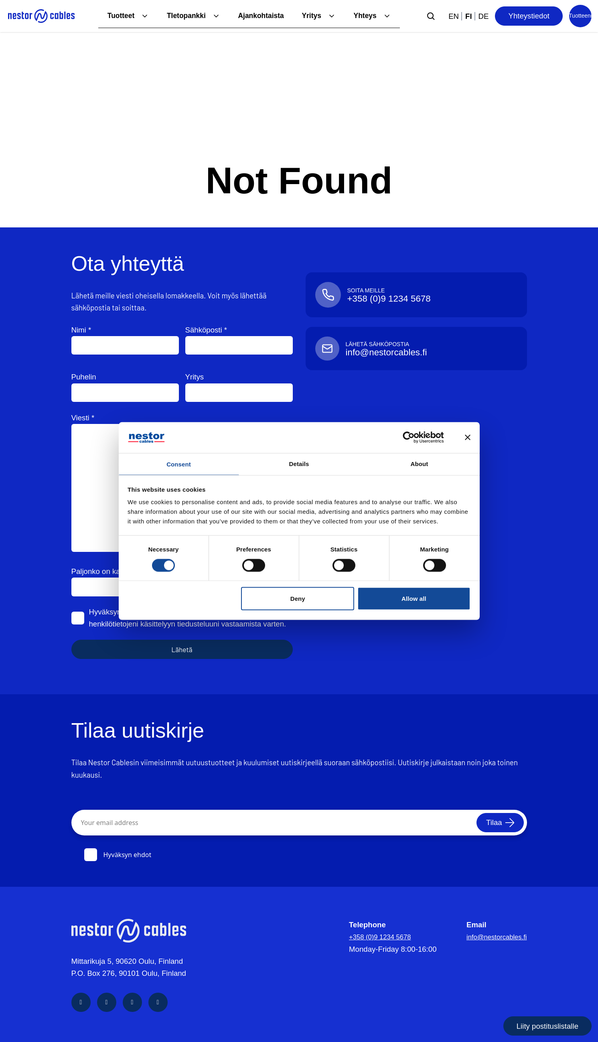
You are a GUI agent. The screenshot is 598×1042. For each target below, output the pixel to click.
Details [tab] (299, 462)
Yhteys (364, 16)
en (453, 16)
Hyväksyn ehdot (118, 854)
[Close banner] (467, 437)
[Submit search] (431, 16)
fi (468, 16)
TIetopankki (179, 16)
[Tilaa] (496, 822)
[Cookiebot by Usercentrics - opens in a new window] (415, 437)
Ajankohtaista (256, 16)
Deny (297, 599)
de (483, 16)
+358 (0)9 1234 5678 (376, 937)
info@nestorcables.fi (493, 937)
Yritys (309, 16)
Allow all (413, 599)
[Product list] (580, 16)
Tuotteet (111, 16)
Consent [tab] (178, 463)
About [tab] (419, 462)
